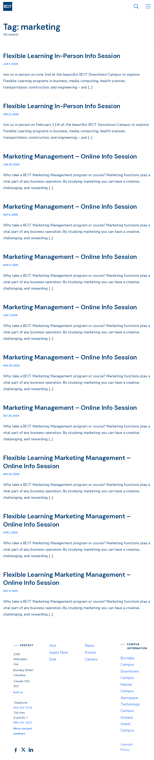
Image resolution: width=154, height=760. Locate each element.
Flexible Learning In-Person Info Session (62, 56)
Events (90, 651)
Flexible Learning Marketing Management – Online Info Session (67, 461)
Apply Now (58, 651)
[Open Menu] (148, 6)
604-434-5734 (22, 706)
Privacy (125, 748)
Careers (91, 658)
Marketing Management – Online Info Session (71, 156)
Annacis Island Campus (127, 723)
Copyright (127, 743)
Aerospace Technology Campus (130, 703)
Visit (52, 644)
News (89, 644)
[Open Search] (136, 6)
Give (52, 658)
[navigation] (9, 6)
